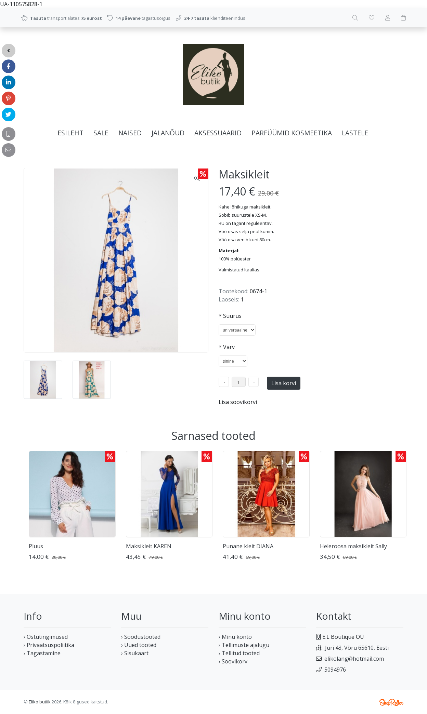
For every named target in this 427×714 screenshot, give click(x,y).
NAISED (130, 132)
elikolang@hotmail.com (354, 658)
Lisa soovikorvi (238, 402)
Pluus (36, 546)
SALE (100, 132)
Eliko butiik (40, 702)
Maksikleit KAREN (148, 546)
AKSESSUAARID (218, 132)
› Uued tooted (138, 645)
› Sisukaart (134, 653)
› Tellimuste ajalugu (244, 645)
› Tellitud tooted (239, 653)
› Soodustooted (140, 637)
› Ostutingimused (46, 637)
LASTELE (355, 132)
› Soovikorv (233, 661)
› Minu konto (235, 637)
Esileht (70, 132)
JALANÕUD (168, 132)
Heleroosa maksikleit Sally (353, 546)
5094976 (335, 669)
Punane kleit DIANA (248, 546)
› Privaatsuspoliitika (49, 645)
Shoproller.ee (391, 702)
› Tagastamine (42, 653)
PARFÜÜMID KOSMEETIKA (291, 132)
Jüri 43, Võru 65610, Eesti (357, 647)
